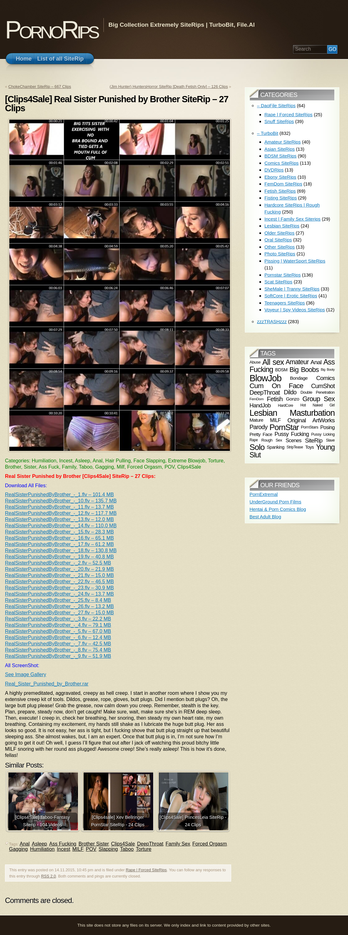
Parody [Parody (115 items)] (259, 427)
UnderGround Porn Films (275, 501)
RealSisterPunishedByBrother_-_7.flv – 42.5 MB (58, 643)
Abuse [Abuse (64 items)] (255, 362)
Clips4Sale (123, 843)
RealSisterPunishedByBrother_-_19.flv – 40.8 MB (59, 556)
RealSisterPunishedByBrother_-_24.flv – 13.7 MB (59, 594)
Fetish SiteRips (280, 191)
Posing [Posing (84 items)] (327, 427)
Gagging (18, 849)
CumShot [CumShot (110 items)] (323, 385)
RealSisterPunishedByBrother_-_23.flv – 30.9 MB (59, 587)
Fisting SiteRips (280, 197)
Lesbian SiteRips (282, 225)
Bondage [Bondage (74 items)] (299, 378)
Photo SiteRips (279, 253)
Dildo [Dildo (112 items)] (290, 392)
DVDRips (274, 169)
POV (91, 849)
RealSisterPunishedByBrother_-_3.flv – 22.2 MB (58, 618)
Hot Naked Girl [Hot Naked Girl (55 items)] (317, 405)
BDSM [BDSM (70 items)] (281, 369)
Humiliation (42, 849)
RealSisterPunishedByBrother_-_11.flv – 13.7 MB (59, 507)
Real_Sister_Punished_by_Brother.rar (47, 683)
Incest (63, 849)
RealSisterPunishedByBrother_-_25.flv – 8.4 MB (58, 600)
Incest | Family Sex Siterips (292, 219)
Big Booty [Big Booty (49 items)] (328, 369)
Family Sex (178, 843)
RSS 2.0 (48, 876)
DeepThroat (150, 843)
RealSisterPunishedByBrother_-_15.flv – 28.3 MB (59, 531)
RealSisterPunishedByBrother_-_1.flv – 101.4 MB (59, 494)
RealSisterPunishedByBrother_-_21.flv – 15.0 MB (59, 575)
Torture (143, 849)
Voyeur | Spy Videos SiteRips (294, 309)
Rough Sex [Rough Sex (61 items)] (271, 440)
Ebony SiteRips (280, 177)
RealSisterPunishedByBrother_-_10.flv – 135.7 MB (61, 500)
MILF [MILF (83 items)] (275, 420)
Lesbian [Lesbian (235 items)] (263, 413)
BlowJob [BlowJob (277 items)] (266, 378)
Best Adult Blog (265, 516)
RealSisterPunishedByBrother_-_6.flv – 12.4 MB (58, 637)
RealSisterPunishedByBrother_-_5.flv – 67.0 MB (58, 631)
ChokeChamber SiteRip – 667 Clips (39, 86)
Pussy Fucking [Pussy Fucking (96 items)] (291, 434)
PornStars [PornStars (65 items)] (309, 427)
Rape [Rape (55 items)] (254, 440)
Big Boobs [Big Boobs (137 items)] (304, 370)
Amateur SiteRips (282, 141)
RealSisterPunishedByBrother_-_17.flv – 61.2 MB (59, 544)
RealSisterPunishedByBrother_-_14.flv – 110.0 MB (61, 525)
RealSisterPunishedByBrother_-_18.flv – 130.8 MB (61, 550)
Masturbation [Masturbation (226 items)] (312, 413)
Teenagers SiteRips (284, 302)
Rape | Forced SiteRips (146, 870)
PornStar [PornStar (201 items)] (284, 427)
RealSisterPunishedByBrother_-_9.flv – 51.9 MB (58, 656)
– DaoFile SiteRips (276, 105)
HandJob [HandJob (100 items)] (260, 405)
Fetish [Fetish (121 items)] (275, 398)
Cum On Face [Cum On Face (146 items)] (276, 386)
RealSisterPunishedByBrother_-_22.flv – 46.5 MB (59, 581)
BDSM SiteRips (280, 155)
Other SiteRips (279, 247)
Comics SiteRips (281, 163)
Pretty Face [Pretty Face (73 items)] (261, 434)
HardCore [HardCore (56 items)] (285, 405)
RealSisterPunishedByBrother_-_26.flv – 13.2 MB (59, 606)
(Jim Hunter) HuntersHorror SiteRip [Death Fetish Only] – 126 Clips (169, 86)
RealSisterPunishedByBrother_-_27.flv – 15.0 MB (59, 612)
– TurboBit (267, 133)
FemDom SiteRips (283, 183)
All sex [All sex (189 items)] (273, 362)
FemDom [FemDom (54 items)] (256, 399)
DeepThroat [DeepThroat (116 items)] (265, 392)
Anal (25, 843)
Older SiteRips (279, 233)
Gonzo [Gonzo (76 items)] (292, 399)
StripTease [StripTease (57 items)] (294, 447)
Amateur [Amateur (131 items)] (297, 362)
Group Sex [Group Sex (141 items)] (318, 399)
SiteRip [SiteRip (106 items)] (314, 440)
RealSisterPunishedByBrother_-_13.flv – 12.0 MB (59, 519)
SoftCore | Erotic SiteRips (290, 295)
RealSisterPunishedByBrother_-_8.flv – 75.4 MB (58, 650)
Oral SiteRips (278, 239)
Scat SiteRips (278, 281)
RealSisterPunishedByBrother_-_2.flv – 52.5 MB (58, 563)
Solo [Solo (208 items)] (257, 447)
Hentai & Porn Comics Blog (278, 509)
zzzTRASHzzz (272, 321)
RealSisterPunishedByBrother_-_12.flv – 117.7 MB (61, 513)
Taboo (127, 849)
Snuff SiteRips (279, 121)
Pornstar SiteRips (282, 274)
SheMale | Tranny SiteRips (291, 288)
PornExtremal (264, 494)
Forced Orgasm (209, 843)
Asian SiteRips (279, 149)
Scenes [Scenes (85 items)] (293, 440)
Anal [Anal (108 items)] (315, 362)
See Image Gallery (25, 674)
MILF (78, 849)
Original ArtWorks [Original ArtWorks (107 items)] (311, 420)
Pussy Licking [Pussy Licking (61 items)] (323, 434)
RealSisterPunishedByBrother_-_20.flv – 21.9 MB (59, 569)
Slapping (108, 849)
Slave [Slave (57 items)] (330, 440)
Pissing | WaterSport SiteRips (294, 261)
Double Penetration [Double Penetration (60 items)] (317, 392)
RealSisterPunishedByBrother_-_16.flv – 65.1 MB (59, 538)
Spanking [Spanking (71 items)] (276, 447)
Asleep (39, 843)
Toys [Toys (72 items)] (309, 447)
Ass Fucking (62, 843)
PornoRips (51, 30)
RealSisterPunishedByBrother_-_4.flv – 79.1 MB (58, 625)
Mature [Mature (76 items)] (256, 420)
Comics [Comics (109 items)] (325, 378)
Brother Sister (94, 843)
